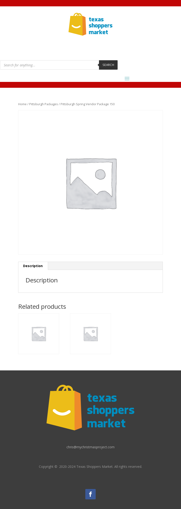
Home (22, 104)
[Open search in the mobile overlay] (59, 65)
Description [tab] (33, 266)
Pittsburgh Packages (43, 104)
